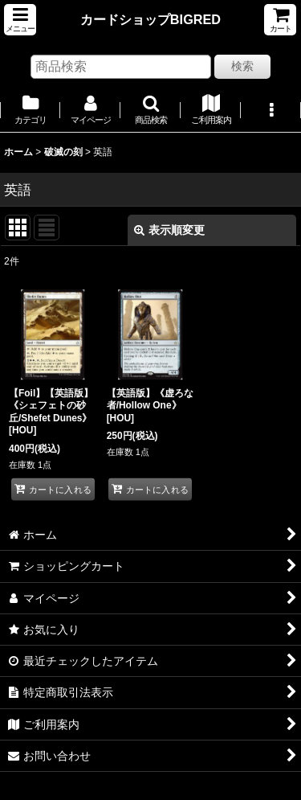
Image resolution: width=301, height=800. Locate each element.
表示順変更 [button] (169, 230)
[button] (20, 19)
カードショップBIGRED (150, 19)
